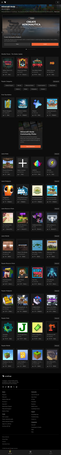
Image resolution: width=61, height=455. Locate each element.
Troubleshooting (34, 416)
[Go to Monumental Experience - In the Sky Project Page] (52, 194)
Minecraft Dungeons (6, 408)
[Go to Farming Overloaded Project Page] (37, 194)
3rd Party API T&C (6, 426)
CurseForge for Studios (36, 427)
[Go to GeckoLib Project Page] (7, 331)
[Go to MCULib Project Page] (52, 166)
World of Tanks (5, 411)
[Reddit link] (16, 387)
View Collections (30, 146)
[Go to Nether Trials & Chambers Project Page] (7, 67)
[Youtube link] (8, 387)
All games (4, 394)
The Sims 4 (4, 401)
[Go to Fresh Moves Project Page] (22, 276)
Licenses (4, 441)
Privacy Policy (5, 439)
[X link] (14, 387)
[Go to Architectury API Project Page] (52, 331)
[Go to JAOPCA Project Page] (37, 166)
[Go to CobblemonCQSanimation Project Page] (37, 221)
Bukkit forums (34, 406)
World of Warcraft (6, 399)
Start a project (5, 416)
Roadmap (33, 404)
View (17, 44)
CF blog (33, 399)
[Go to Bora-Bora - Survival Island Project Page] (37, 249)
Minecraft (4, 397)
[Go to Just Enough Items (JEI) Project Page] (22, 331)
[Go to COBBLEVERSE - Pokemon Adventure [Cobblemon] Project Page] (37, 303)
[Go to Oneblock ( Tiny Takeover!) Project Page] (7, 358)
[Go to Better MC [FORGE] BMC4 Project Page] (52, 303)
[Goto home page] (5, 2)
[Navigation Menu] (2, 2)
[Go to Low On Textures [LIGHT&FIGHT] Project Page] (22, 221)
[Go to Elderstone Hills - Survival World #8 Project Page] (52, 249)
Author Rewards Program (7, 421)
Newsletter (33, 401)
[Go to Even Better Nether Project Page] (37, 67)
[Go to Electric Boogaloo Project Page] (7, 107)
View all (57, 154)
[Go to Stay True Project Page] (37, 276)
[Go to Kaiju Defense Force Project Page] (22, 194)
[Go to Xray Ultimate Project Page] (52, 276)
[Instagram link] (3, 387)
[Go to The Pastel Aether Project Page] (7, 221)
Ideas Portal (33, 397)
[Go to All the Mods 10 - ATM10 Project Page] (7, 303)
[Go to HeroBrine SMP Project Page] (7, 249)
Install (45, 44)
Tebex (32, 429)
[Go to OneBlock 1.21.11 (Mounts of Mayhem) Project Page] (37, 358)
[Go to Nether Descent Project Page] (52, 67)
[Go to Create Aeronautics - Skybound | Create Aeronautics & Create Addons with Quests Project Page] (52, 107)
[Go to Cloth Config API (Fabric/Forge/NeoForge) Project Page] (37, 331)
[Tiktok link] (6, 387)
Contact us (33, 419)
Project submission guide (7, 419)
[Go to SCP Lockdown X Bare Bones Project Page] (52, 221)
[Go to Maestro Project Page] (37, 107)
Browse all (56, 81)
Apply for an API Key (6, 423)
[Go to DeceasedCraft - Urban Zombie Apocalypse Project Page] (22, 303)
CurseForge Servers (35, 408)
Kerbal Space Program (7, 406)
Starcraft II (4, 404)
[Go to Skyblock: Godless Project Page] (22, 107)
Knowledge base (34, 414)
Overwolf (33, 424)
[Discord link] (11, 387)
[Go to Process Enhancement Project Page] (7, 166)
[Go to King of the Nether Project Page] (22, 67)
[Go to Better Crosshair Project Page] (22, 166)
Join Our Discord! (35, 394)
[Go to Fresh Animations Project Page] (7, 276)
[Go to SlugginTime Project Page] (7, 194)
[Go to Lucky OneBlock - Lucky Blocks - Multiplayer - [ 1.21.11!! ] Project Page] (22, 358)
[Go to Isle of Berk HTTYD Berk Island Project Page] (52, 358)
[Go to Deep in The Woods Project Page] (22, 249)
